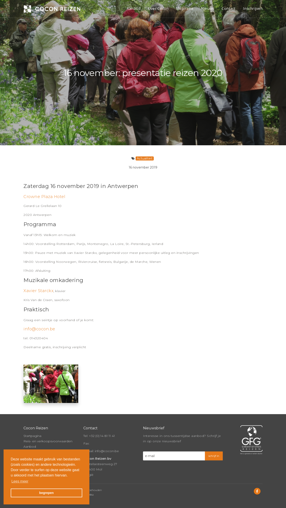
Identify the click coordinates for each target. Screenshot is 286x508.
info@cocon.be (39, 329)
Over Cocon (158, 8)
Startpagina (32, 436)
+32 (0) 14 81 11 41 (102, 436)
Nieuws (207, 8)
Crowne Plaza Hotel (44, 196)
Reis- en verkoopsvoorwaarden (47, 441)
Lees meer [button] (19, 481)
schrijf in (213, 455)
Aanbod (133, 8)
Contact (229, 8)
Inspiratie (184, 8)
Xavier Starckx (38, 290)
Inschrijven (253, 8)
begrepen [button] (46, 493)
